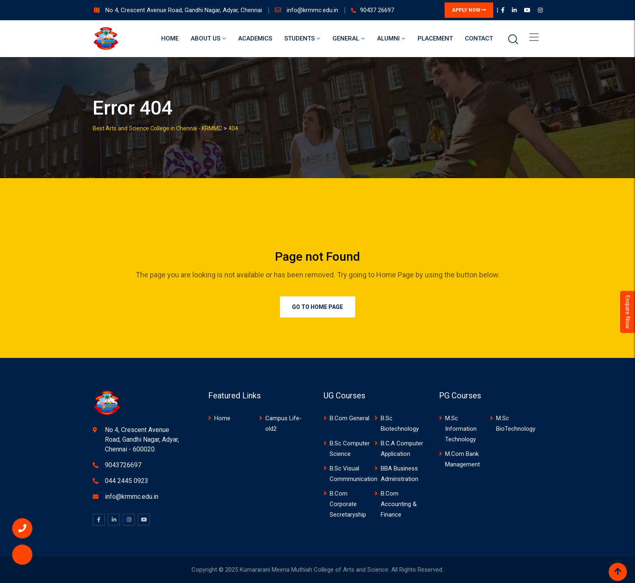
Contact (479, 38)
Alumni (388, 38)
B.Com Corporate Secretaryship (348, 504)
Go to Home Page (317, 307)
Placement (435, 38)
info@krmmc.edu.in (313, 10)
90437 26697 (377, 10)
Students (299, 38)
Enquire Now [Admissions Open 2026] (627, 311)
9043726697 (123, 465)
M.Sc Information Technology (461, 429)
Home (170, 38)
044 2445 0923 (126, 481)
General (345, 38)
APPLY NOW (469, 10)
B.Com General (349, 418)
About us (205, 38)
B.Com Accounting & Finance (399, 504)
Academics (255, 38)
